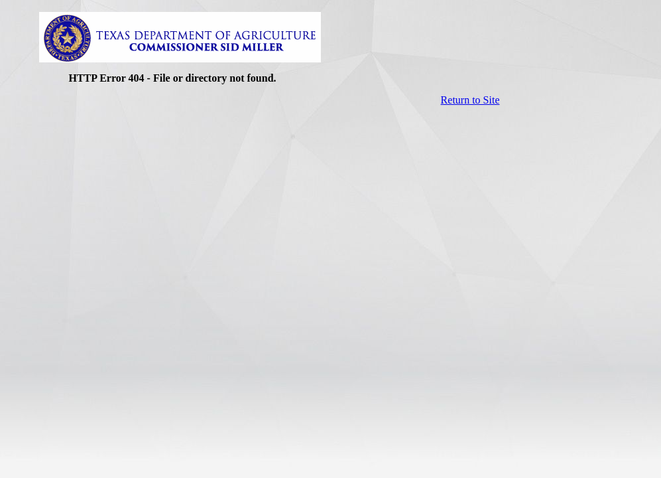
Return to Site (470, 100)
